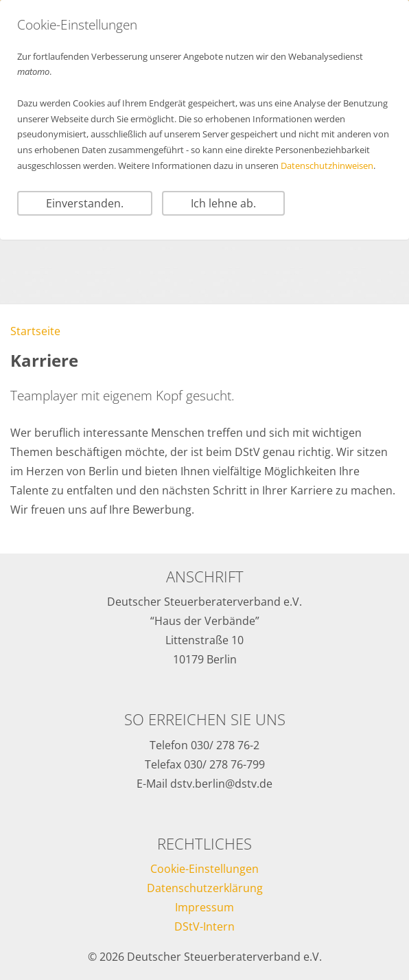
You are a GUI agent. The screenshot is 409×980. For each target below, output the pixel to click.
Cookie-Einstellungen (204, 868)
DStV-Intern (204, 926)
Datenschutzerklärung (205, 888)
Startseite (35, 331)
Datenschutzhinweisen (327, 165)
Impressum (204, 907)
